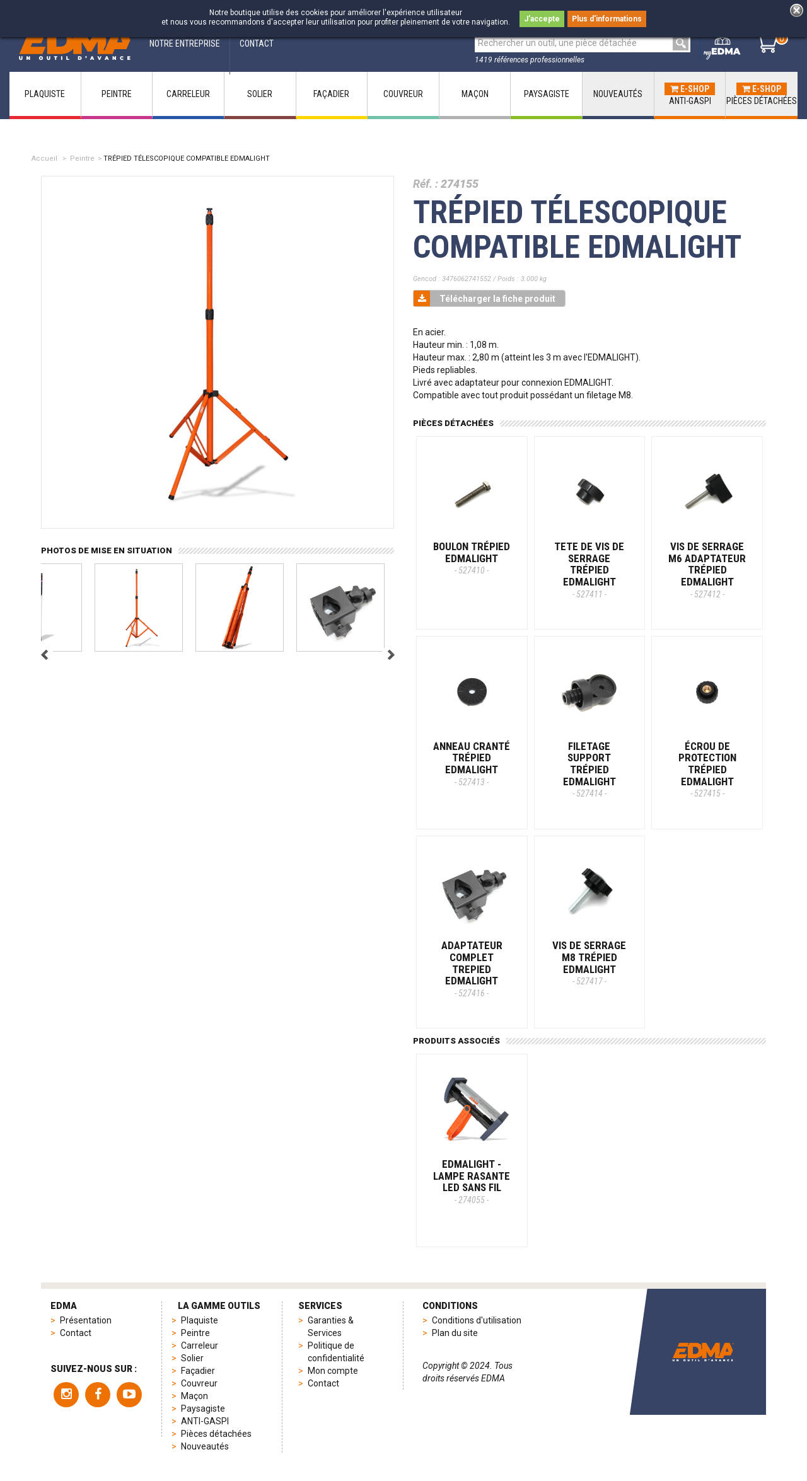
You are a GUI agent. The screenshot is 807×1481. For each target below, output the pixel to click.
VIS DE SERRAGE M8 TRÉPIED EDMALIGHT (589, 962)
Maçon (194, 1396)
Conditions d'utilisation (476, 1320)
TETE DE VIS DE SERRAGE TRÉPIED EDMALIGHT (589, 569)
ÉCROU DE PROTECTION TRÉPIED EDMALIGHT (707, 769)
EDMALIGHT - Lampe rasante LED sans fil (471, 1181)
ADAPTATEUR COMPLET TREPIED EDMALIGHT (471, 968)
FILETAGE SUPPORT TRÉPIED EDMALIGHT (589, 769)
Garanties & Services (331, 1326)
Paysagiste (203, 1408)
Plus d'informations (607, 18)
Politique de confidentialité (336, 1351)
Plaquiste (199, 1320)
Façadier (198, 1371)
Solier (192, 1358)
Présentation (86, 1320)
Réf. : (425, 183)
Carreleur (199, 1345)
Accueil (44, 158)
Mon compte (333, 1371)
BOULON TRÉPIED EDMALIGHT (471, 557)
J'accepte (542, 18)
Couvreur (199, 1383)
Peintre (82, 158)
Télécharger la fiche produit (484, 298)
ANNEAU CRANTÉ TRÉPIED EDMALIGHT (471, 763)
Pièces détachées (216, 1434)
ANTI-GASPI (205, 1421)
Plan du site (455, 1333)
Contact (75, 1333)
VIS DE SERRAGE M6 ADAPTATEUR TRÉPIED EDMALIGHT (707, 569)
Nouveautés (205, 1446)
